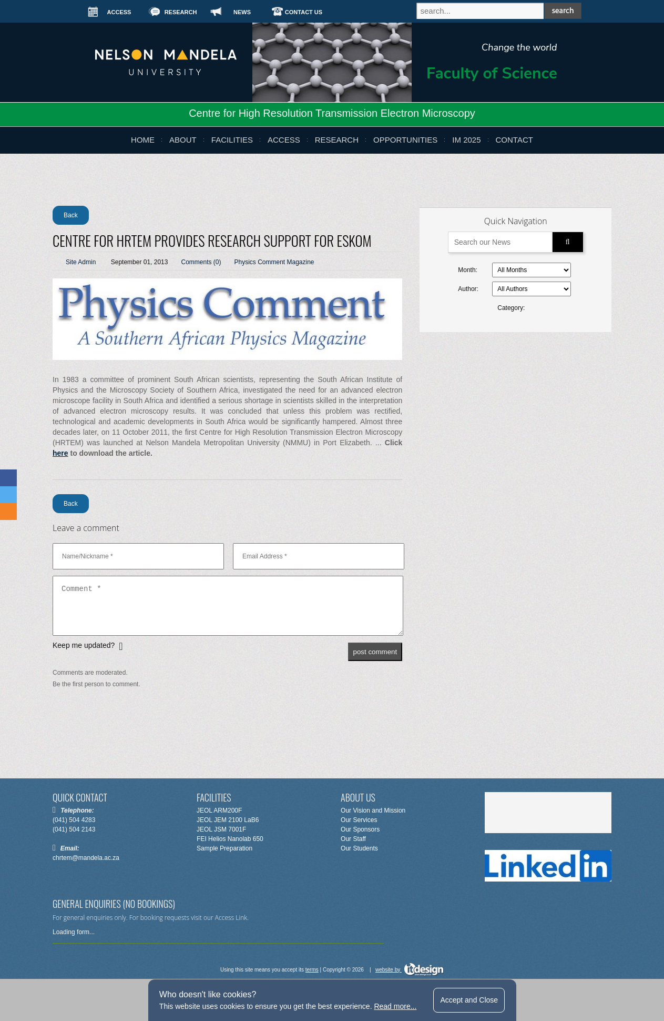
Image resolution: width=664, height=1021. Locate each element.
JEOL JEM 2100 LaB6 (228, 820)
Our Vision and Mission (373, 810)
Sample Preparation (224, 848)
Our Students (359, 848)
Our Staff (353, 839)
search (562, 11)
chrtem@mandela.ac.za (86, 858)
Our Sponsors (360, 829)
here (60, 453)
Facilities (232, 139)
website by (409, 970)
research (337, 139)
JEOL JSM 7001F (221, 829)
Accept (469, 1000)
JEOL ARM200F (219, 810)
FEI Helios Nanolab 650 (230, 839)
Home (143, 139)
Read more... (395, 1006)
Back (71, 215)
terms (312, 970)
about (183, 139)
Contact (514, 139)
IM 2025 (466, 139)
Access (284, 139)
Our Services (359, 820)
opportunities (405, 139)
